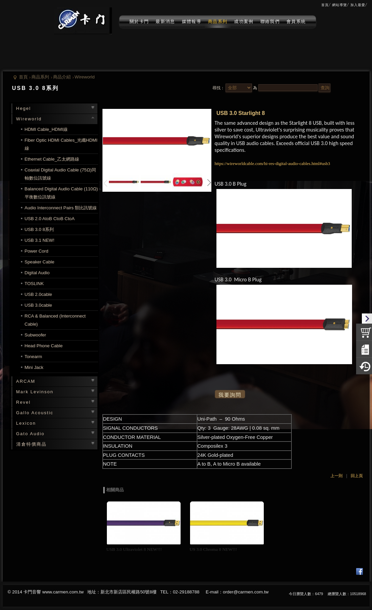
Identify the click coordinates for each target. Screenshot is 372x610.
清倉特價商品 (31, 444)
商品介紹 (62, 76)
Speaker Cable (39, 261)
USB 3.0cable (38, 305)
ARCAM (26, 381)
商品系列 (40, 76)
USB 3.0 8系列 (39, 229)
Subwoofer (35, 334)
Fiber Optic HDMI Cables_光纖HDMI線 (61, 144)
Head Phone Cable (44, 345)
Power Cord (36, 251)
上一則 (336, 475)
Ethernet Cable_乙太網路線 (52, 159)
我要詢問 (229, 395)
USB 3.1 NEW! (39, 240)
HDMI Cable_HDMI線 (46, 129)
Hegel (23, 108)
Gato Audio (30, 433)
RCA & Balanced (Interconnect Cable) (55, 320)
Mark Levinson (35, 391)
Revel (23, 402)
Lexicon (26, 423)
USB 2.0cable (38, 294)
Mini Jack (34, 367)
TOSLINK (34, 283)
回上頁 (357, 475)
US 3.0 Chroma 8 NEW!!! (213, 549)
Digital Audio (37, 272)
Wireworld (85, 76)
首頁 (23, 76)
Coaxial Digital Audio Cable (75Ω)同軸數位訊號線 (60, 174)
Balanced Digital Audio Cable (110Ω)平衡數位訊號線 (61, 193)
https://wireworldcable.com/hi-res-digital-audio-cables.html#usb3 (272, 163)
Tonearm (33, 356)
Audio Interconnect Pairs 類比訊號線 (61, 207)
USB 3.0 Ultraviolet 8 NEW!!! (134, 549)
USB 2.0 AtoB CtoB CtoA (50, 218)
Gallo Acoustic (34, 412)
